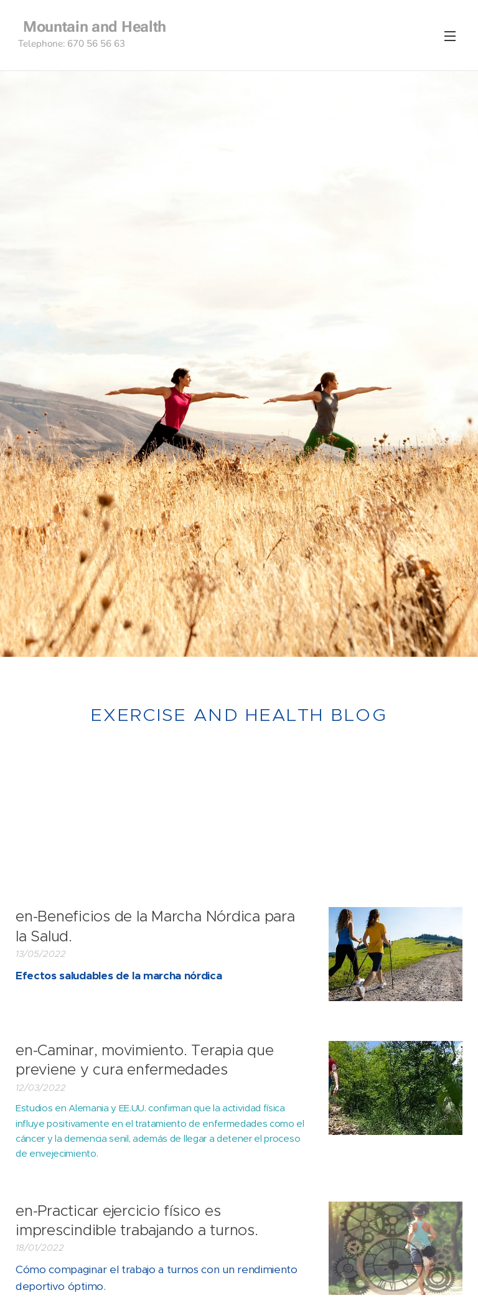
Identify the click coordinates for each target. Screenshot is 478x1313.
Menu (450, 36)
